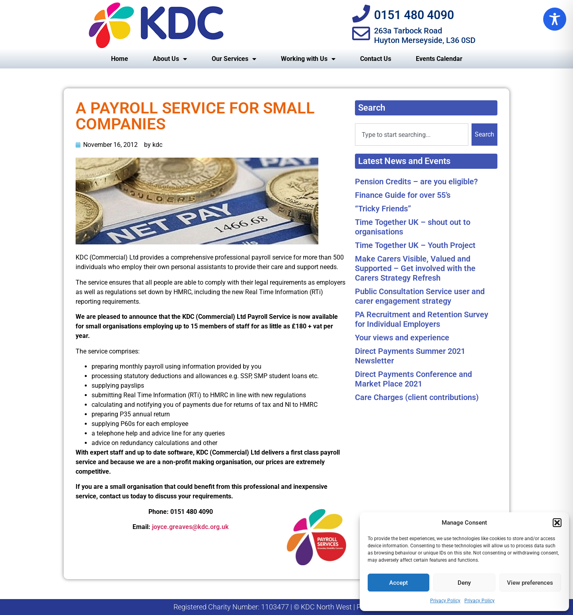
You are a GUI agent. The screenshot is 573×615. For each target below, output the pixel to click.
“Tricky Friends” (383, 208)
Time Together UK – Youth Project (415, 245)
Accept (398, 582)
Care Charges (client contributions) (417, 397)
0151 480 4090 (414, 15)
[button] (557, 523)
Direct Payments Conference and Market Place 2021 (413, 379)
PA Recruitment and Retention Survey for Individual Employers (421, 319)
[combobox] (411, 134)
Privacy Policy (445, 600)
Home (119, 58)
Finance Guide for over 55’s (402, 195)
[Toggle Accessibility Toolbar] (554, 19)
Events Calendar (439, 58)
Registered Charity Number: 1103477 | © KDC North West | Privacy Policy (286, 607)
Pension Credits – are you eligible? (416, 181)
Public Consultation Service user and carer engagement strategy (420, 296)
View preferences (530, 582)
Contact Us (375, 58)
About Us (170, 59)
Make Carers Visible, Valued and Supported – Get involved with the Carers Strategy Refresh (415, 268)
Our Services (234, 59)
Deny (464, 582)
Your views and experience (402, 337)
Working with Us (308, 59)
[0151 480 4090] (361, 14)
